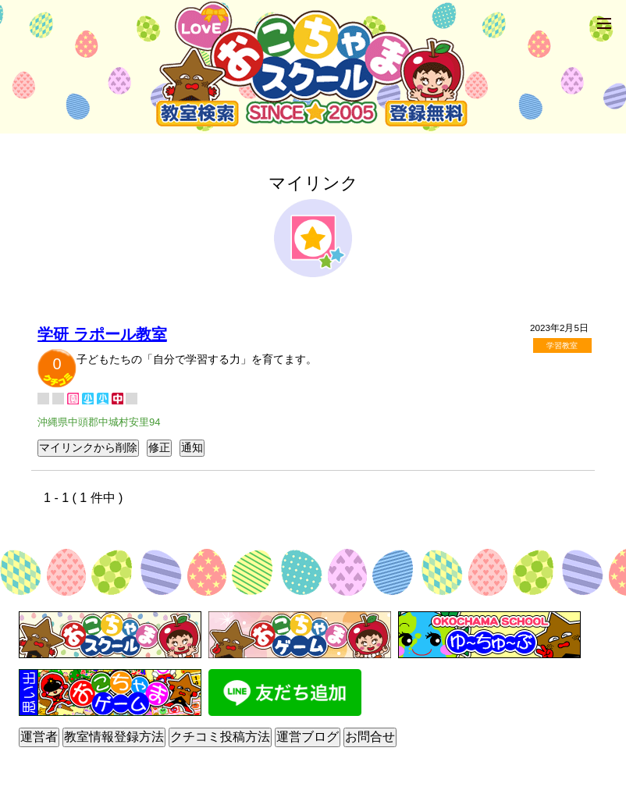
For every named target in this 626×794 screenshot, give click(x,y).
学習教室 (562, 345)
